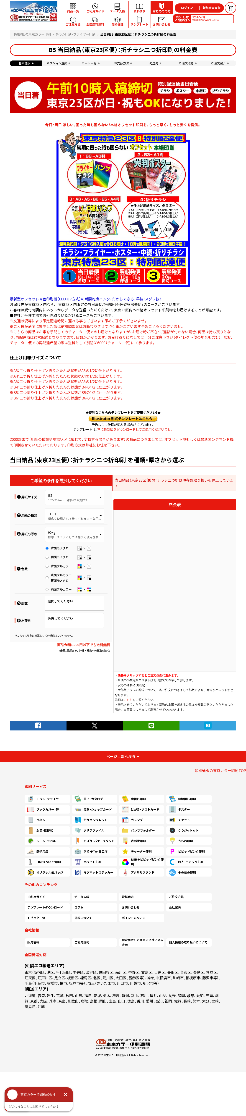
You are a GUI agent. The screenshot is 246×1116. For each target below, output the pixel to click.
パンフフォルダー (138, 830)
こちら (128, 699)
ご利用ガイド (36, 897)
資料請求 (128, 897)
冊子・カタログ (88, 799)
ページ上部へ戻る (123, 756)
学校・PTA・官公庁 (91, 851)
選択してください (60, 601)
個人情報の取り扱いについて (188, 942)
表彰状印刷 (134, 841)
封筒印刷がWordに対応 (205, 18)
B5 (50, 495)
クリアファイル (89, 830)
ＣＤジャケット (184, 830)
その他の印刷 (182, 872)
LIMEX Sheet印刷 (44, 862)
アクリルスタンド (138, 872)
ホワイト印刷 (87, 862)
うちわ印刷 (181, 841)
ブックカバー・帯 (43, 809)
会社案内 (175, 907)
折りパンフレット (91, 820)
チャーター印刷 (137, 851)
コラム (78, 907)
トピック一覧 (36, 918)
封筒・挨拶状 (40, 830)
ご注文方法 (176, 897)
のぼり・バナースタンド (94, 841)
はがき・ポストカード (140, 809)
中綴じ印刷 (134, 799)
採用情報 (33, 942)
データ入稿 (81, 897)
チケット (179, 820)
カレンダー (134, 820)
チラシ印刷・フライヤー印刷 (75, 34)
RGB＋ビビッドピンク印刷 (143, 862)
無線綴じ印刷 (182, 799)
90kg (51, 532)
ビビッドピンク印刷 (187, 851)
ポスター (179, 809)
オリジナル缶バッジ (45, 872)
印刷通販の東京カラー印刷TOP (220, 770)
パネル (36, 820)
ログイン (187, 8)
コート (53, 514)
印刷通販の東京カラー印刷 (32, 34)
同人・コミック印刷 (186, 862)
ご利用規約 (81, 942)
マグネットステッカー (93, 872)
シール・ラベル (41, 841)
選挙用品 (37, 851)
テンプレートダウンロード (45, 907)
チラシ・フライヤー (44, 799)
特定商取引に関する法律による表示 (142, 942)
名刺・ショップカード (93, 809)
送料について (83, 918)
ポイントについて (134, 918)
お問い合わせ (131, 907)
